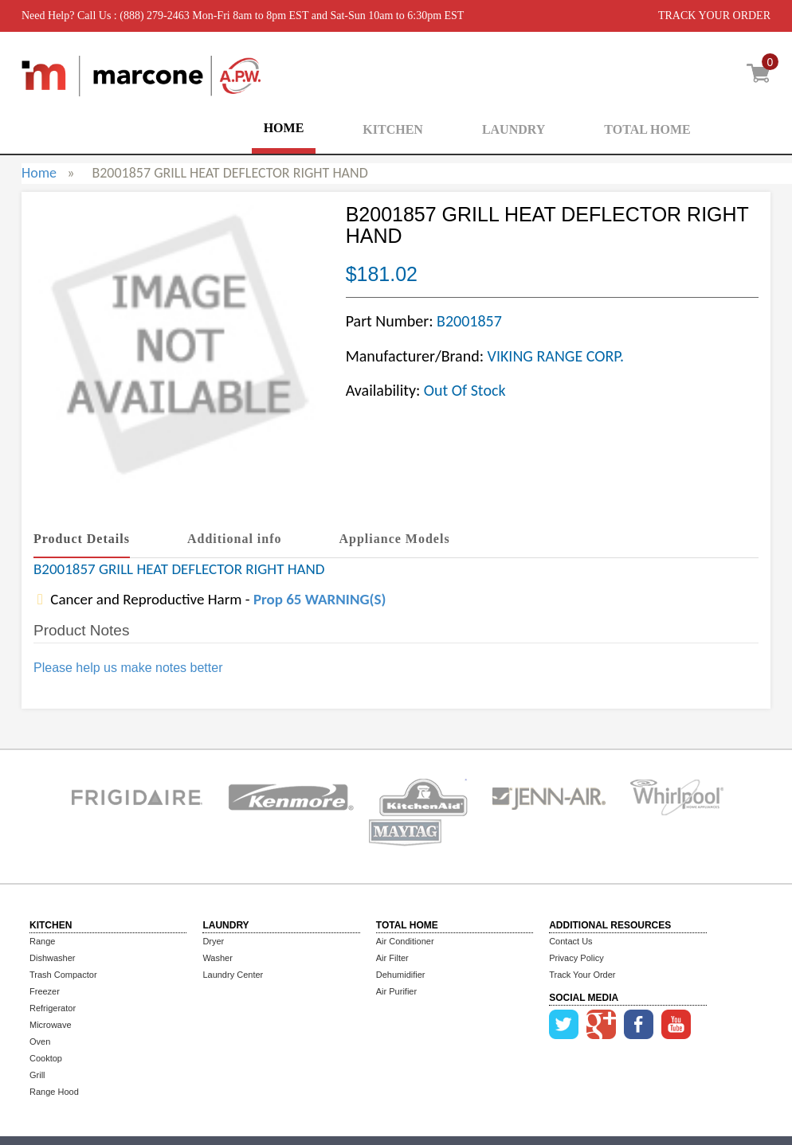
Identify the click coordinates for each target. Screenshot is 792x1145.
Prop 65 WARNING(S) (319, 599)
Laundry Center (232, 974)
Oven (39, 1041)
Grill (37, 1075)
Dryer (213, 941)
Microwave (50, 1025)
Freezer (44, 991)
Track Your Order (582, 974)
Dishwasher (52, 958)
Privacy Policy (576, 958)
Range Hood (54, 1091)
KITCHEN (393, 129)
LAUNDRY (513, 129)
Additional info (234, 538)
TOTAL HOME (647, 129)
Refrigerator (52, 1008)
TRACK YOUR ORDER (714, 15)
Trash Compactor (63, 974)
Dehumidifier (400, 974)
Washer (217, 958)
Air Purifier (396, 991)
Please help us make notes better (127, 667)
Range (42, 941)
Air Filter (392, 958)
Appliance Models (394, 538)
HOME (284, 128)
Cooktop (45, 1058)
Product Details (81, 538)
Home (39, 173)
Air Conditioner (405, 941)
